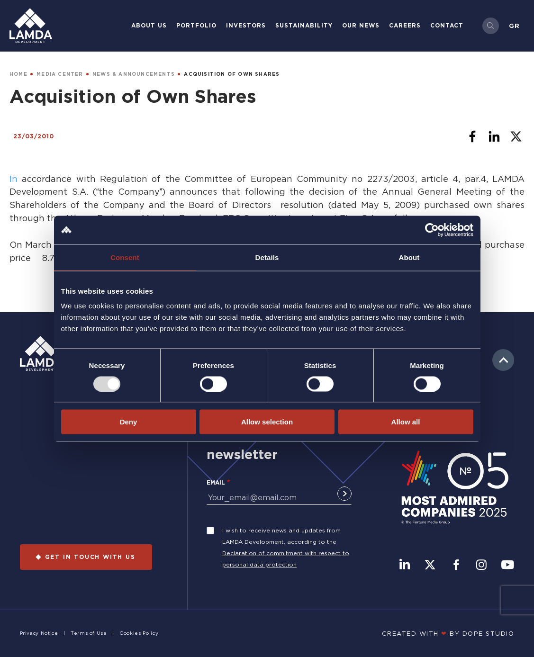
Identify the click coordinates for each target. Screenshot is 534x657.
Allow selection (267, 422)
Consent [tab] (124, 257)
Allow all (405, 422)
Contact (446, 25)
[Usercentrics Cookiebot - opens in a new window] (431, 230)
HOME (18, 74)
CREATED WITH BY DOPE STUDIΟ (448, 633)
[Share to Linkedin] (494, 136)
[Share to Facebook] (472, 136)
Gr (514, 25)
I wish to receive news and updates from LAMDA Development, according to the (281, 536)
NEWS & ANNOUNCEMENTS (133, 74)
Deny (128, 422)
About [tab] (409, 257)
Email (216, 482)
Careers (405, 25)
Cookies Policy (138, 633)
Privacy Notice (39, 633)
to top (503, 360)
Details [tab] (267, 257)
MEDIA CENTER (59, 74)
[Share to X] (516, 136)
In (15, 178)
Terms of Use (89, 633)
